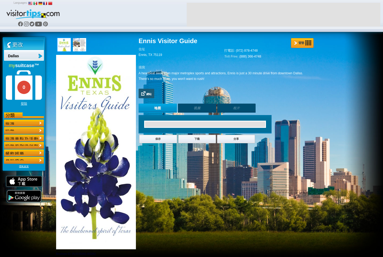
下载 (197, 138)
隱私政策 (24, 166)
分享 (236, 138)
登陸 (24, 103)
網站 (146, 93)
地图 (157, 108)
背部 (302, 43)
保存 (158, 138)
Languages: (20, 2)
